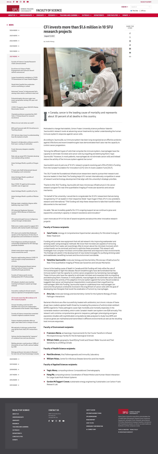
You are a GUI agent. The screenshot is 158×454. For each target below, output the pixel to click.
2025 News (13, 36)
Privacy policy (134, 429)
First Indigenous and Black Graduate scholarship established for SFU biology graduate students (24, 243)
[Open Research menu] (57, 15)
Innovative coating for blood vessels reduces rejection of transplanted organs (25, 292)
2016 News (13, 380)
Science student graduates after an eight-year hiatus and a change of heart (24, 321)
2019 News (13, 364)
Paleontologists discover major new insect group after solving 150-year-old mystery (24, 100)
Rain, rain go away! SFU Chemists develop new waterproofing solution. (25, 157)
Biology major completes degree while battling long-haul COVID (24, 204)
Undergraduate (26, 15)
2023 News (13, 46)
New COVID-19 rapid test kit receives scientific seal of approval (23, 185)
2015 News (13, 385)
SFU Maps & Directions (93, 413)
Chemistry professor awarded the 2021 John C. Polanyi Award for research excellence (24, 116)
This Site (135, 11)
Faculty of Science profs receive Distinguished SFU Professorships (22, 276)
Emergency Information (94, 426)
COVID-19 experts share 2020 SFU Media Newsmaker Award (24, 108)
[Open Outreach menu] (91, 15)
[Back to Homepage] (20, 8)
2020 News (13, 359)
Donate (125, 15)
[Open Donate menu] (129, 15)
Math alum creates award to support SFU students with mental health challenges (24, 227)
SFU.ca (143, 11)
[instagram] (20, 2)
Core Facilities (112, 15)
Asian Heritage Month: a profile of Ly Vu (24, 191)
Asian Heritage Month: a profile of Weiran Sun (24, 197)
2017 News (13, 375)
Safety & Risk (90, 410)
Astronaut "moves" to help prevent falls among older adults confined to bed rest (24, 92)
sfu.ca (9, 2)
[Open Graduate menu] (45, 15)
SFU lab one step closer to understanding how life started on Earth (25, 136)
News (11, 25)
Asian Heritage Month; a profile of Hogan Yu (24, 164)
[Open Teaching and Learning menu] (79, 15)
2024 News (13, 41)
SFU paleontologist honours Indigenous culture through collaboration (24, 220)
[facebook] (13, 2)
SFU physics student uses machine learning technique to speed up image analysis (24, 284)
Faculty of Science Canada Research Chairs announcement (23, 62)
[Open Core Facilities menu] (119, 15)
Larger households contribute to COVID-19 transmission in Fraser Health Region (24, 78)
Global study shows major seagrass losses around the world (23, 251)
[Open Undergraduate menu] (33, 15)
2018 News (13, 369)
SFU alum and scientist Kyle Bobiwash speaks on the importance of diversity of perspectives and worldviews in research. (25, 234)
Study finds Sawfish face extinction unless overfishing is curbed (22, 85)
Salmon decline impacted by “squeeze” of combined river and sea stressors (24, 337)
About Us (11, 15)
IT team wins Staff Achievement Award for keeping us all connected (24, 171)
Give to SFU (90, 423)
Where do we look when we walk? (22, 123)
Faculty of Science (49, 10)
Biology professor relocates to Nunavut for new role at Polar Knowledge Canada (25, 353)
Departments (99, 15)
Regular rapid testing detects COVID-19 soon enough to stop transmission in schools (24, 259)
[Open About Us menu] (17, 15)
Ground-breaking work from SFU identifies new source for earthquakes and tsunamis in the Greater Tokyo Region (25, 306)
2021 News (13, 56)
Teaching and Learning (68, 15)
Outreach (85, 15)
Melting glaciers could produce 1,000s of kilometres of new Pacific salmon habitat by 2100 (24, 345)
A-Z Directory (91, 429)
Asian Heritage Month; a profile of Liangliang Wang (22, 178)
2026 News (13, 30)
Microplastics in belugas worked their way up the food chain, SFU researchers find (24, 329)
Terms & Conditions (123, 429)
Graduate (40, 15)
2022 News (13, 51)
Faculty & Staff (146, 2)
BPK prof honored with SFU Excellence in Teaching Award (24, 129)
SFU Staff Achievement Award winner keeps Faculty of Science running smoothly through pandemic (23, 268)
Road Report (90, 420)
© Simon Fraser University (125, 432)
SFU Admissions (91, 416)
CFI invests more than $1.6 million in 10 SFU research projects (24, 299)
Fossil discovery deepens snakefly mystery (22, 150)
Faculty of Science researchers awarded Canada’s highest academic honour (24, 314)
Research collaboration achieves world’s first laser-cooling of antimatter (24, 143)
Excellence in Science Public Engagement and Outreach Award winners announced (22, 70)
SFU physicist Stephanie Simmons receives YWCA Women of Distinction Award (23, 212)
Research (51, 15)
